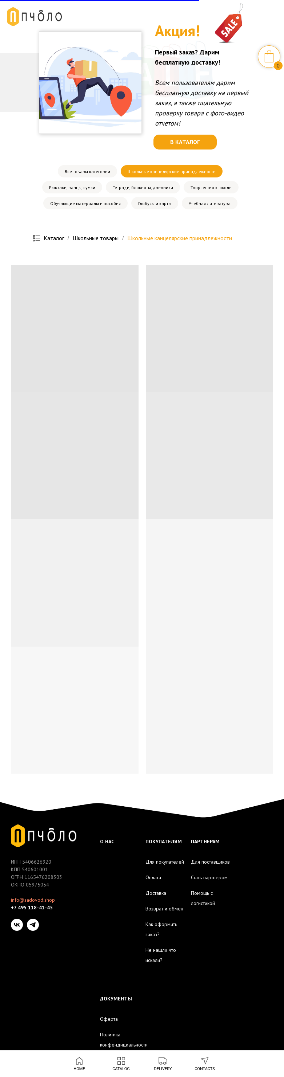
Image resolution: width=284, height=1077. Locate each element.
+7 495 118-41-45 (32, 907)
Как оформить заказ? (161, 929)
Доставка (155, 893)
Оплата (153, 877)
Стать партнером (209, 877)
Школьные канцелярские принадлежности (172, 171)
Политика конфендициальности (124, 1039)
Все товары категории (87, 171)
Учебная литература (210, 203)
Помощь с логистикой (203, 898)
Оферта (109, 1019)
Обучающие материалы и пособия (85, 203)
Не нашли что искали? (160, 955)
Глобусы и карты (154, 203)
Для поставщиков (210, 862)
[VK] (17, 925)
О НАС (107, 841)
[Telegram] (33, 925)
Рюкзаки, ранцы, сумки (72, 187)
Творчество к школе (211, 187)
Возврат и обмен (164, 908)
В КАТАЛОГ (185, 142)
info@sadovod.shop (33, 900)
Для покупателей (164, 862)
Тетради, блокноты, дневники (143, 187)
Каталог (48, 238)
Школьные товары (96, 238)
